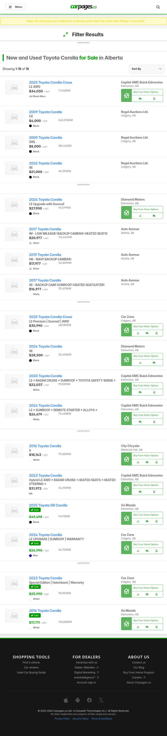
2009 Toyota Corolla (45, 112)
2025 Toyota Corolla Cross (50, 82)
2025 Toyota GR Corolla (48, 505)
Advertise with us (86, 662)
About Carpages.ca (139, 682)
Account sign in (86, 682)
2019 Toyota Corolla (45, 255)
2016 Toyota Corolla (45, 446)
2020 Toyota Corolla (45, 376)
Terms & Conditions (101, 718)
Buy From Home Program (138, 672)
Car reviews (31, 667)
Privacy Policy (62, 718)
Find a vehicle (31, 662)
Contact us (138, 662)
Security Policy (81, 718)
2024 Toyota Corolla (45, 200)
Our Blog (138, 667)
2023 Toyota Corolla (45, 475)
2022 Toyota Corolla (45, 163)
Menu (15, 6)
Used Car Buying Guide (31, 672)
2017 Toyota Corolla (45, 229)
